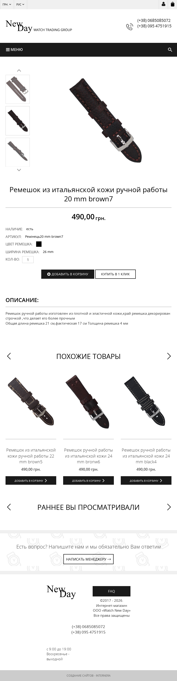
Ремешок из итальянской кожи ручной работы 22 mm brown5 (31, 456)
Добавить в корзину (70, 274)
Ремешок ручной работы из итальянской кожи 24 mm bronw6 (88, 456)
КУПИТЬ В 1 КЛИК (115, 274)
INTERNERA (103, 676)
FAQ (111, 591)
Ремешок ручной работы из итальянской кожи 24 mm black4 (146, 456)
